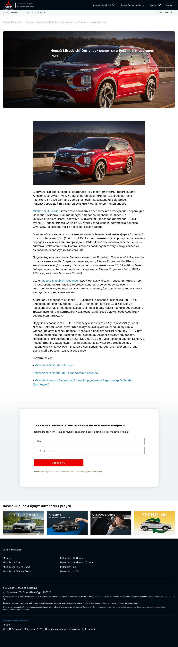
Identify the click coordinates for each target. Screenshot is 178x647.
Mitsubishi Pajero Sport (16, 567)
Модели (7, 558)
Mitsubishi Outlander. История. (55, 365)
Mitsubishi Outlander (46, 211)
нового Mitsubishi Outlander (60, 280)
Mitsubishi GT (68, 567)
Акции (169, 5)
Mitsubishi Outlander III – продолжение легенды (66, 373)
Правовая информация (15, 620)
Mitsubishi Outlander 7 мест (76, 562)
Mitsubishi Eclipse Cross (17, 571)
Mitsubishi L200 (69, 571)
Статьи (159, 12)
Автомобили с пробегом (133, 5)
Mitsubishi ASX (11, 562)
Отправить (58, 462)
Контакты (168, 12)
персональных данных (93, 471)
